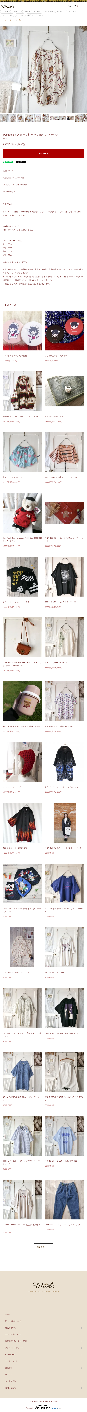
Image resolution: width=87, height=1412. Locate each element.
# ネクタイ (60, 11)
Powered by (43, 1407)
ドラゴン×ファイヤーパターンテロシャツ (61, 787)
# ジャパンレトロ (7, 15)
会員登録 (8, 1368)
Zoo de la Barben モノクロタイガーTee (60, 602)
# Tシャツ (5, 11)
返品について (8, 171)
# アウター (27, 11)
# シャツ (37, 11)
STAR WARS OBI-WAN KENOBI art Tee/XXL (63, 1033)
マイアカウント (11, 1361)
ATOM (12, 1354)
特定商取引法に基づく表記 (13, 178)
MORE (41, 1247)
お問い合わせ (10, 1388)
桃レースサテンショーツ (12, 477)
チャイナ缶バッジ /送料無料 (56, 356)
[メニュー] (83, 6)
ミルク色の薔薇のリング (55, 416)
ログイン (8, 1374)
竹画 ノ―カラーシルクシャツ (57, 663)
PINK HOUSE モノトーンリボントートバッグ (63, 848)
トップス (12, 20)
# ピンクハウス (48, 11)
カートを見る (10, 1381)
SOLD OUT (43, 154)
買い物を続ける (9, 191)
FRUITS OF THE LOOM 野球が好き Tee (61, 1161)
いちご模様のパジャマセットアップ (17, 972)
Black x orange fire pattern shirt (15, 848)
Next (84, 69)
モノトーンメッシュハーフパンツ (16, 602)
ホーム (4, 20)
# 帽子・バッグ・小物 (34, 15)
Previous (3, 69)
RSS (7, 1354)
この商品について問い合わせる (15, 185)
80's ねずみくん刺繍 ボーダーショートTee (62, 477)
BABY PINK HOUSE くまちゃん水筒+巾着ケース (22, 726)
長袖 (20, 20)
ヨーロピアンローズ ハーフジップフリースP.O (21, 416)
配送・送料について (13, 1321)
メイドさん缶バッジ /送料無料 (15, 356)
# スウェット (16, 11)
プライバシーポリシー (14, 1348)
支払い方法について (13, 1334)
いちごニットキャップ (12, 787)
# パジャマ (20, 15)
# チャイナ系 (72, 11)
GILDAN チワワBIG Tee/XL (55, 972)
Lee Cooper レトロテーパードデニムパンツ (62, 1225)
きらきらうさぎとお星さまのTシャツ (60, 726)
